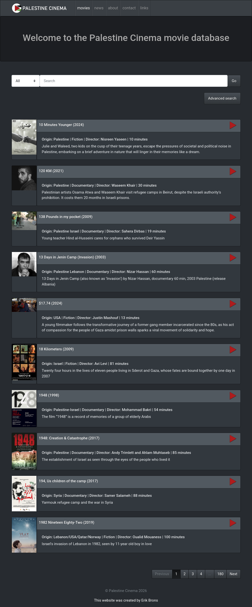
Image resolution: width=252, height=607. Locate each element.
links (144, 8)
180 (220, 574)
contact (129, 8)
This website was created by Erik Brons (126, 600)
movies (83, 8)
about (113, 8)
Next (233, 574)
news (99, 8)
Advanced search (222, 98)
